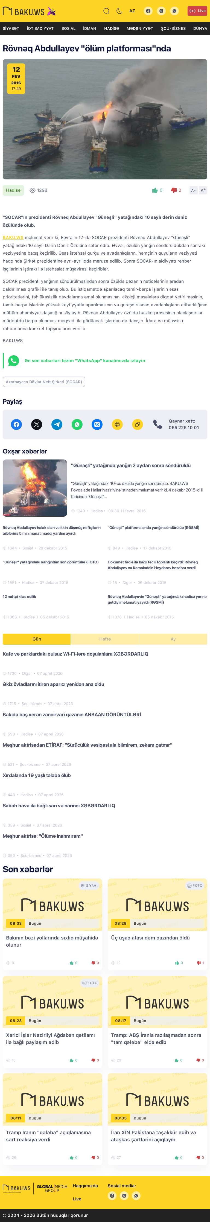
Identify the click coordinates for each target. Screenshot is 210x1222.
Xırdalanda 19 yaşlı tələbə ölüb (37, 775)
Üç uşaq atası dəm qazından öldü (150, 938)
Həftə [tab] (105, 639)
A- (193, 190)
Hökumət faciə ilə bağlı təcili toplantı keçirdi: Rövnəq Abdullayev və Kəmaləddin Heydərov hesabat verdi (153, 565)
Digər (127, 582)
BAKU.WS (13, 237)
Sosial (68, 28)
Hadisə (111, 28)
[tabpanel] (105, 754)
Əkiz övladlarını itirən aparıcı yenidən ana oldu (53, 684)
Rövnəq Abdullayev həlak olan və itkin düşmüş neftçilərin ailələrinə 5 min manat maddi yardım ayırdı (52, 530)
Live (197, 11)
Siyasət (11, 28)
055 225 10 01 (184, 427)
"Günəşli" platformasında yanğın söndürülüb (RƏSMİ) (153, 527)
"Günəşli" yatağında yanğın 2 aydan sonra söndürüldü (131, 465)
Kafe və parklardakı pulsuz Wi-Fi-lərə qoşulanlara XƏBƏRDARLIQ (75, 654)
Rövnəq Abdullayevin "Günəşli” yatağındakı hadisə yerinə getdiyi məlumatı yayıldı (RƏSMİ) (157, 599)
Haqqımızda (85, 1185)
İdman (89, 28)
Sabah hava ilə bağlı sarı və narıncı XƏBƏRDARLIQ (59, 805)
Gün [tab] (37, 639)
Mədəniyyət (140, 28)
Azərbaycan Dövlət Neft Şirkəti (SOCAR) (44, 382)
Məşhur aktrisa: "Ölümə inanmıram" (43, 836)
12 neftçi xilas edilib (19, 596)
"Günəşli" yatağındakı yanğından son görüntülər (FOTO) (51, 562)
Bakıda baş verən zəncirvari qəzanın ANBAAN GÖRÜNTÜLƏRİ (72, 714)
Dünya (200, 28)
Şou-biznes (173, 28)
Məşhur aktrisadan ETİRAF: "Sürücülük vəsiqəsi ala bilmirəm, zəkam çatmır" (87, 745)
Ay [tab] (173, 639)
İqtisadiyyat (40, 28)
